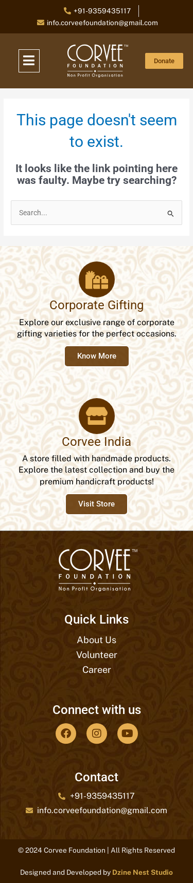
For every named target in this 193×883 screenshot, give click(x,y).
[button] (29, 61)
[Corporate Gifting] (97, 279)
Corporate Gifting (96, 305)
